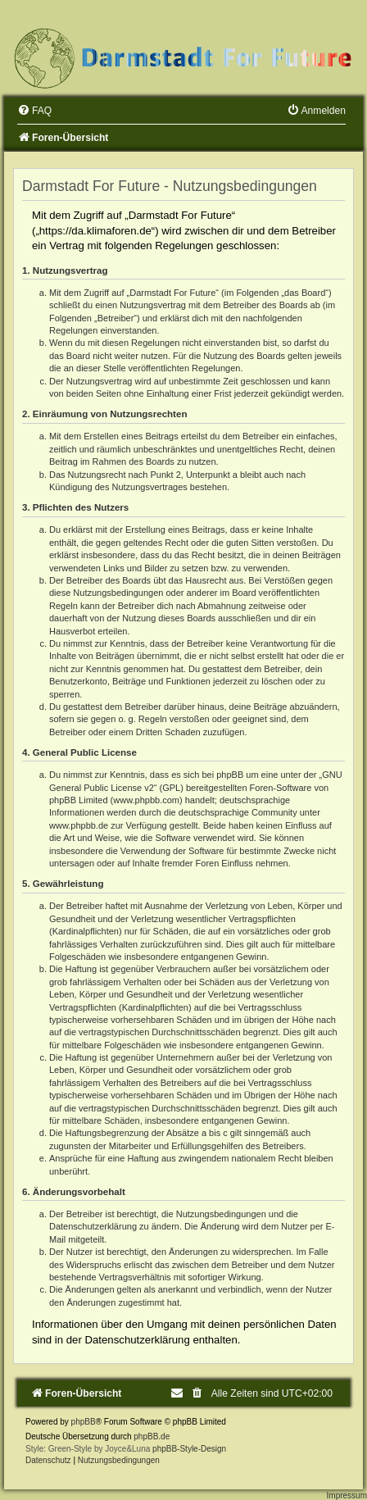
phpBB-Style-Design (189, 1448)
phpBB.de (152, 1436)
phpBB (83, 1421)
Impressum (347, 1495)
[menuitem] (34, 110)
